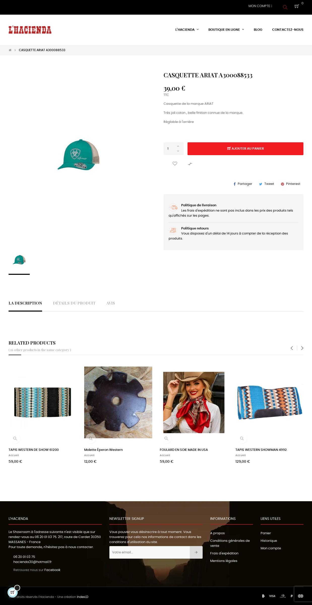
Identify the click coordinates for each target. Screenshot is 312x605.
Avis (110, 301)
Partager (245, 182)
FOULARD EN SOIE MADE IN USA (184, 447)
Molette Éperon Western (103, 447)
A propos (217, 531)
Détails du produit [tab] (74, 301)
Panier (266, 531)
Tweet (269, 182)
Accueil (14, 453)
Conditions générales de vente (230, 541)
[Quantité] (174, 146)
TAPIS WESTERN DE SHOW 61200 (34, 447)
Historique (269, 538)
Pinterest (293, 182)
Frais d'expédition (224, 551)
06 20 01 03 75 (45, 534)
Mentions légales (223, 558)
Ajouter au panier (245, 147)
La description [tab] (25, 301)
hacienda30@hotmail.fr (32, 560)
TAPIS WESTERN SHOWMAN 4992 (261, 447)
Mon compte (271, 546)
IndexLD (82, 594)
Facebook (52, 567)
